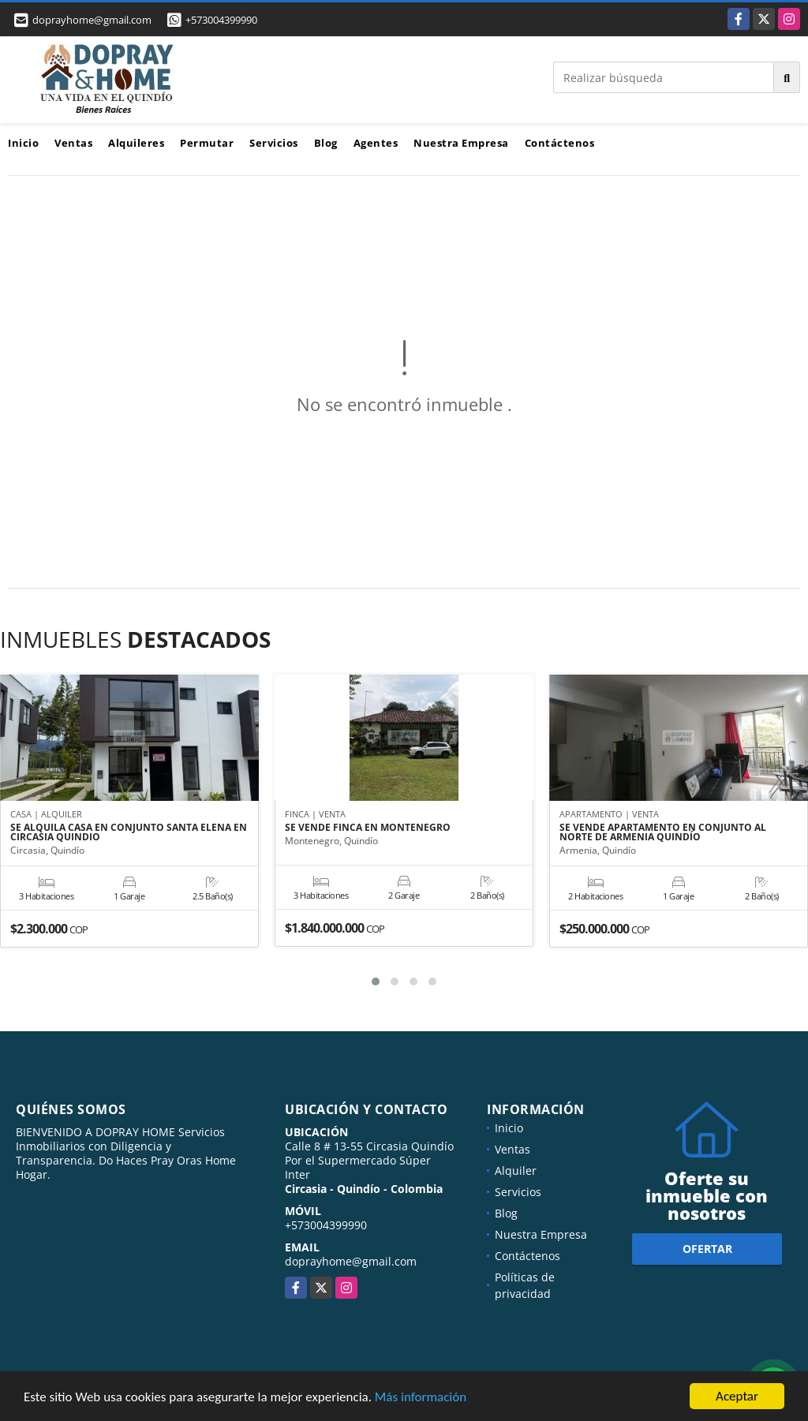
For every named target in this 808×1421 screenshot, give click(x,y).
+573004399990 (221, 20)
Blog (326, 143)
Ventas (73, 143)
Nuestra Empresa (461, 143)
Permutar (207, 143)
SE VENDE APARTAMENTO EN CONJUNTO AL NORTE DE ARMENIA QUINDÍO (662, 832)
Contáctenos (560, 143)
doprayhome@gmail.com (351, 1261)
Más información (420, 1397)
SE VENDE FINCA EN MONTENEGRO (368, 827)
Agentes (376, 143)
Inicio (23, 143)
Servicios (273, 143)
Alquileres (136, 143)
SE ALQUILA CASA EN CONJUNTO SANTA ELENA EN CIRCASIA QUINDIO (128, 832)
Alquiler (516, 1170)
